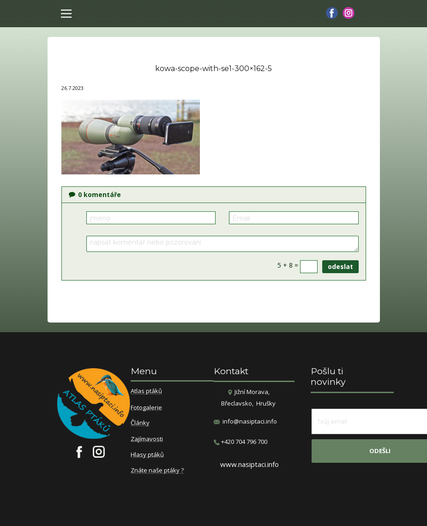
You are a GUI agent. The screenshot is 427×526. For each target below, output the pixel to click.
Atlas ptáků (146, 391)
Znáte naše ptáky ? (157, 470)
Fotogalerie (146, 408)
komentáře (95, 194)
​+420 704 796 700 (240, 441)
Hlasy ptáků (147, 455)
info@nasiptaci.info (250, 421)
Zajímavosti (147, 439)
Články (140, 423)
